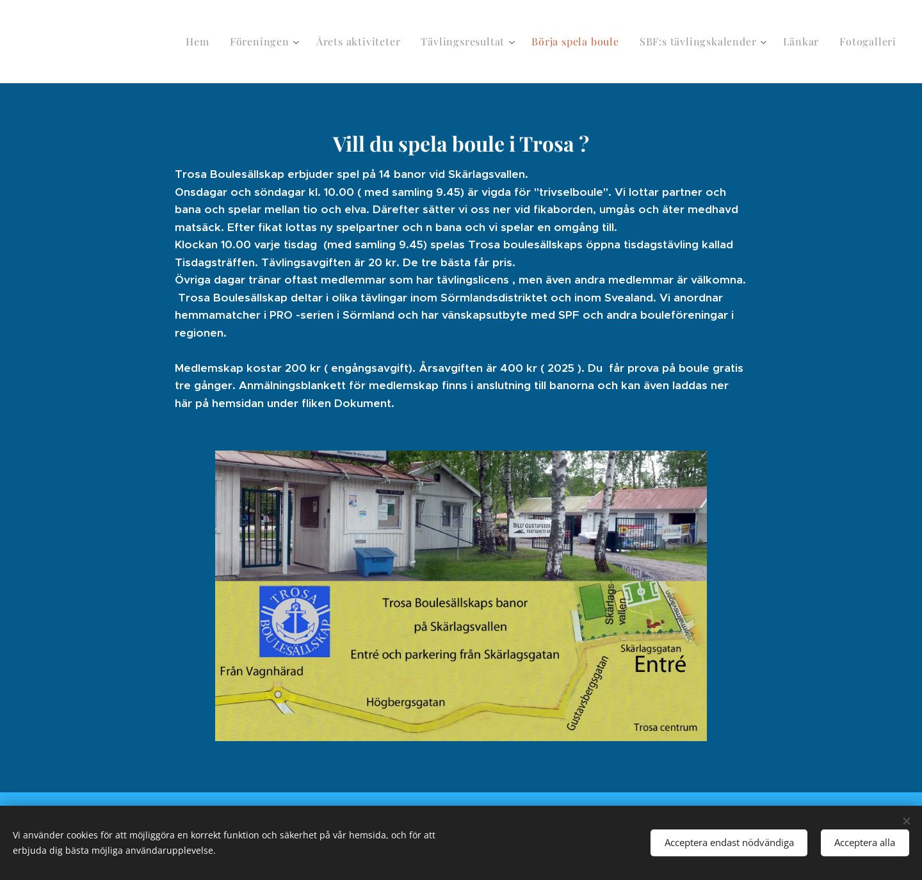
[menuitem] (199, 42)
